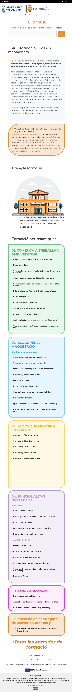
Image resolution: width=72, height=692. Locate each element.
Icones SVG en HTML (22, 546)
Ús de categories (21, 297)
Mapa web (45, 664)
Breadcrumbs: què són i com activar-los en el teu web (35, 410)
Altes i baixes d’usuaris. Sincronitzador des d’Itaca (35, 602)
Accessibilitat (62, 664)
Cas (65, 1)
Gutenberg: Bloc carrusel (24, 453)
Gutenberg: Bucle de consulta (26, 375)
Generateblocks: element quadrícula (29, 357)
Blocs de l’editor (20, 265)
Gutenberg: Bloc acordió (24, 447)
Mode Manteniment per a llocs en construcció (34, 369)
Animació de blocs (21, 540)
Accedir (6, 1)
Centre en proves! (34, 203)
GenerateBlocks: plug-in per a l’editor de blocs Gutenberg (34, 570)
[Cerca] (61, 34)
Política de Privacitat (20, 664)
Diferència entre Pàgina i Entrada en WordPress (34, 291)
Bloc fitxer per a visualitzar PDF (27, 552)
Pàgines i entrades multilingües (27, 314)
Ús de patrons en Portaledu (25, 303)
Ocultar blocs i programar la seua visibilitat (32, 392)
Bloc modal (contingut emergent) (28, 534)
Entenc (35, 688)
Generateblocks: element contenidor (30, 363)
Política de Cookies (34, 664)
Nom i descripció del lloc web (26, 596)
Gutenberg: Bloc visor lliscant (26, 441)
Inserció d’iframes (21, 576)
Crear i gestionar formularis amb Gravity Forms (34, 517)
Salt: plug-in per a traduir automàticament (32, 563)
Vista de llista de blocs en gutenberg (29, 308)
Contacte (53, 664)
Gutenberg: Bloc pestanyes (25, 435)
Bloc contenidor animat (23, 398)
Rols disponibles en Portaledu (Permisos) (31, 608)
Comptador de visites (23, 511)
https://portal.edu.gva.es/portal (26, 134)
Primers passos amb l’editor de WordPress (32, 259)
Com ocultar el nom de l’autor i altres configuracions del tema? (36, 272)
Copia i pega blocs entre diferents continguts (33, 278)
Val (61, 1)
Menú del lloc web (21, 380)
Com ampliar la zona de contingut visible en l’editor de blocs (36, 285)
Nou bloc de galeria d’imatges (26, 557)
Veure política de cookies (36, 685)
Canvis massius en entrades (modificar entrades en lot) (36, 327)
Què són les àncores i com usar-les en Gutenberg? (35, 320)
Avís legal (8, 664)
